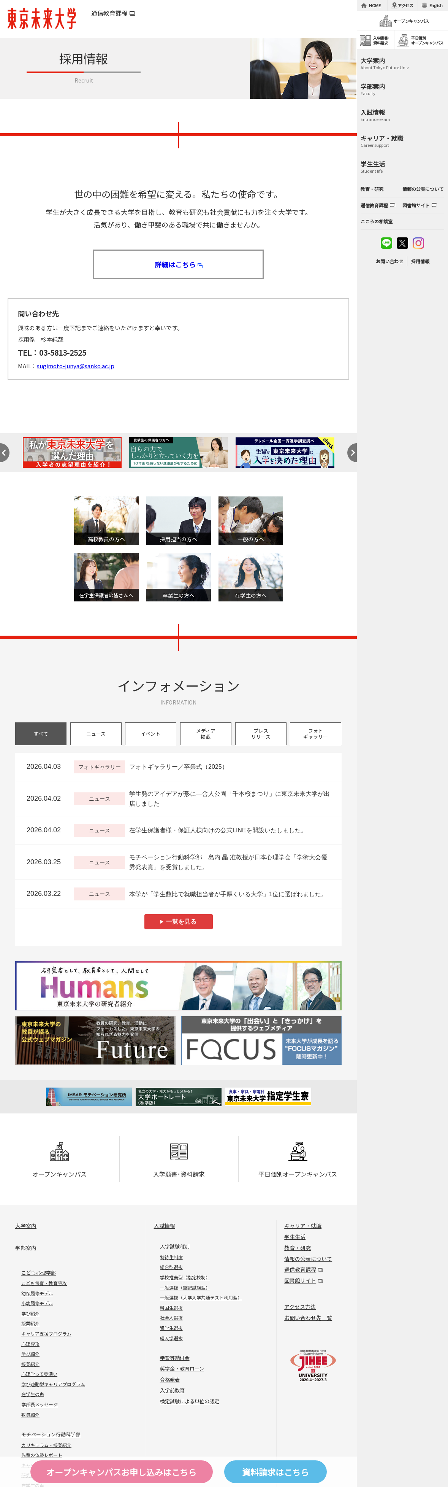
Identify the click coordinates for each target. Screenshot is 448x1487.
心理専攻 (30, 1344)
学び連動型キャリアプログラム (53, 1384)
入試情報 (164, 1225)
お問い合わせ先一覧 (308, 1318)
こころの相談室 (377, 221)
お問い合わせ (389, 261)
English (436, 5)
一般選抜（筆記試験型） (185, 1287)
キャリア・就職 (302, 1225)
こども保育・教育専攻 (44, 1283)
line (386, 243)
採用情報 (420, 261)
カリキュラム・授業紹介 (46, 1445)
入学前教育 (172, 1390)
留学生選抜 (171, 1328)
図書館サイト (300, 1280)
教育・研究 (297, 1248)
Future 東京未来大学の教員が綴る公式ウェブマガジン (95, 1040)
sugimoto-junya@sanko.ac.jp (75, 366)
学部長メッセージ (39, 1404)
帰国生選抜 (171, 1307)
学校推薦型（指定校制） (185, 1277)
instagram (418, 243)
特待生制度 (171, 1257)
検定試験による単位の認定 (189, 1401)
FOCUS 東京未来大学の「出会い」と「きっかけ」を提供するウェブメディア (261, 1040)
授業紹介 (30, 1323)
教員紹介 (30, 1414)
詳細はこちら (175, 264)
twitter (402, 243)
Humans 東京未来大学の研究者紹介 (178, 985)
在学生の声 (32, 1394)
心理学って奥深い (39, 1374)
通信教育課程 (109, 12)
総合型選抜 (171, 1267)
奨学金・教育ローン (182, 1368)
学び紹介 (30, 1313)
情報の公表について (308, 1259)
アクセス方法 (300, 1306)
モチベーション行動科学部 (51, 1434)
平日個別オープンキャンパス (297, 1160)
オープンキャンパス (59, 1160)
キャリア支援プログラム (46, 1333)
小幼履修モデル (37, 1303)
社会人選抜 (171, 1317)
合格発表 (170, 1379)
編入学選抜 (171, 1338)
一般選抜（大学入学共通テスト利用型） (201, 1297)
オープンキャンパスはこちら (121, 1472)
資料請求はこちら (275, 1472)
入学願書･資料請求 (179, 1160)
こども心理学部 (38, 1272)
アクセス (405, 5)
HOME (375, 5)
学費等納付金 (175, 1357)
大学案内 (25, 1225)
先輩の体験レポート (41, 1455)
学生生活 (295, 1236)
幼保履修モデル (37, 1293)
